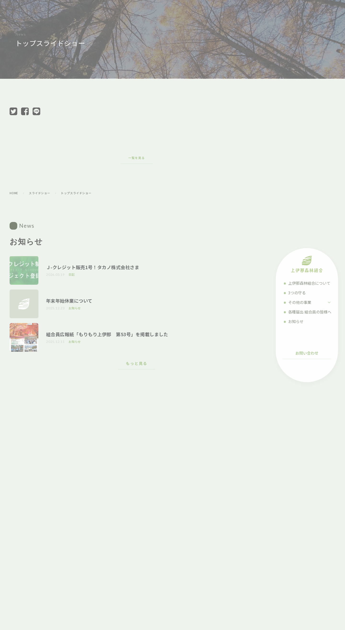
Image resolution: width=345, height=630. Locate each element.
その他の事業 (305, 302)
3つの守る (303, 292)
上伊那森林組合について (315, 283)
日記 (72, 274)
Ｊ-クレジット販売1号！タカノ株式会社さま (92, 267)
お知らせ (302, 321)
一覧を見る (136, 158)
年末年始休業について (69, 300)
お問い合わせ (312, 353)
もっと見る (136, 363)
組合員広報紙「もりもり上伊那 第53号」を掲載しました (107, 334)
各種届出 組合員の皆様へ (315, 312)
